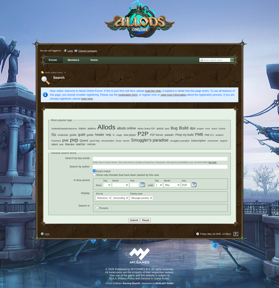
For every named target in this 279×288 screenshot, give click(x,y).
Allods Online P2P (146, 128)
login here (87, 98)
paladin (169, 134)
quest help (95, 140)
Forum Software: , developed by (139, 283)
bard (167, 128)
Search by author (80, 166)
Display (85, 193)
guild (81, 134)
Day (105, 180)
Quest (84, 140)
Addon (82, 128)
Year (132, 180)
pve (65, 140)
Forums (102, 208)
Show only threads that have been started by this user (126, 175)
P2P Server (156, 135)
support (223, 140)
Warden (69, 144)
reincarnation (107, 140)
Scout (119, 140)
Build (183, 128)
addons (91, 128)
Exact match (102, 171)
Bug (174, 128)
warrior (80, 144)
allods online (126, 128)
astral (159, 128)
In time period (82, 180)
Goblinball (63, 135)
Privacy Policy (126, 278)
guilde (90, 135)
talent (55, 144)
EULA (112, 278)
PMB (199, 134)
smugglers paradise (179, 140)
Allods (106, 127)
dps (192, 128)
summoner (212, 140)
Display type (136, 193)
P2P (142, 134)
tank (61, 144)
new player (129, 135)
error (207, 128)
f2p (54, 134)
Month (115, 180)
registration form (127, 94)
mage (119, 135)
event (214, 128)
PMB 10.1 (209, 135)
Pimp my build (184, 134)
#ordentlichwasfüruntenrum (64, 129)
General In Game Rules (155, 278)
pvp (74, 140)
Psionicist (56, 140)
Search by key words (77, 158)
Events (222, 128)
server (126, 140)
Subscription (198, 140)
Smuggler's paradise (149, 140)
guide (73, 134)
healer (99, 134)
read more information (173, 94)
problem (219, 135)
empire (200, 128)
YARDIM (91, 144)
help (108, 134)
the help (212, 162)
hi (114, 135)
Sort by (99, 193)
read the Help (153, 90)
